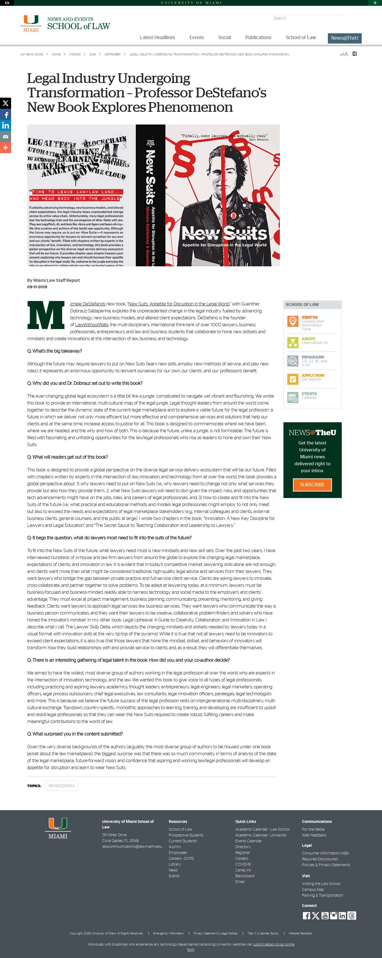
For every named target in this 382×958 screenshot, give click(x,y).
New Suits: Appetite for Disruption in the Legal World (178, 304)
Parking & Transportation (322, 896)
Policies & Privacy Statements (326, 865)
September (112, 54)
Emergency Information (168, 933)
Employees (178, 853)
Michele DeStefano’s (87, 304)
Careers (241, 859)
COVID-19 (243, 864)
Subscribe (312, 484)
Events (174, 876)
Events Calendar (248, 841)
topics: (34, 786)
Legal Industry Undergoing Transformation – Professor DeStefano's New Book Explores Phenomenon (209, 54)
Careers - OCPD (181, 859)
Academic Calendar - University (261, 835)
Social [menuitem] (224, 37)
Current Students (183, 841)
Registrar (242, 853)
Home (56, 54)
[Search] (356, 18)
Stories (75, 54)
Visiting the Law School (321, 884)
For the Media (313, 829)
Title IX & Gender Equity (263, 933)
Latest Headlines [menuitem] (157, 37)
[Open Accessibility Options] (7, 3)
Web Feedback (314, 835)
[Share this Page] (351, 57)
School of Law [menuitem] (301, 37)
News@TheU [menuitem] (344, 38)
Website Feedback (300, 933)
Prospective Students (186, 835)
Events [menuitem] (197, 37)
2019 (92, 54)
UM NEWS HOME (31, 54)
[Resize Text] (344, 54)
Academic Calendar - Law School (262, 829)
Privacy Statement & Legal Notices (216, 933)
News (173, 870)
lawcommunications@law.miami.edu (132, 847)
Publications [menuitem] (258, 37)
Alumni (175, 847)
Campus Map (313, 890)
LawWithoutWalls (91, 324)
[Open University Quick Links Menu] (375, 3)
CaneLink (243, 870)
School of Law (180, 829)
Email (240, 882)
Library (175, 864)
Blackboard (244, 876)
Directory (243, 847)
